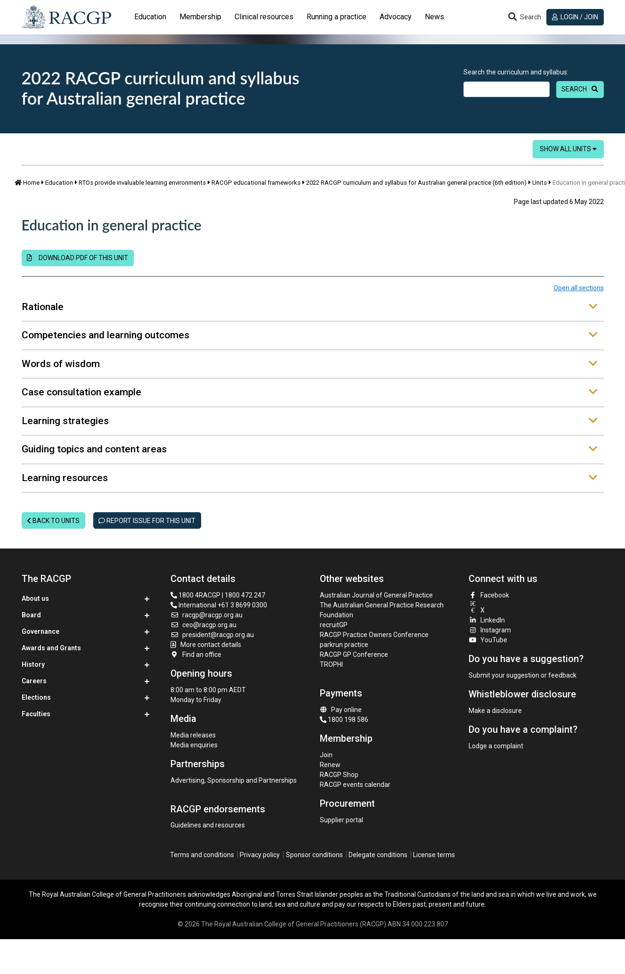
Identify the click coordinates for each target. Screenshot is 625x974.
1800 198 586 (344, 719)
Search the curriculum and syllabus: (515, 72)
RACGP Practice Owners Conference (374, 634)
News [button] (434, 16)
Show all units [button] (568, 149)
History (33, 664)
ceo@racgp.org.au (203, 625)
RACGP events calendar (355, 784)
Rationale (309, 307)
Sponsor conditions (314, 855)
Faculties (36, 714)
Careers (34, 681)
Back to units (53, 520)
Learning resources (309, 478)
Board (31, 615)
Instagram (490, 630)
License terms (434, 855)
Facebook (489, 595)
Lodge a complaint (496, 746)
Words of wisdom (309, 364)
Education (59, 182)
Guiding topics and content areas (309, 449)
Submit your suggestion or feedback (522, 675)
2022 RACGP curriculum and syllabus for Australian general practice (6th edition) (416, 182)
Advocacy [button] (396, 16)
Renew (330, 765)
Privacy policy (260, 855)
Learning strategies (309, 421)
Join (326, 755)
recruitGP (334, 625)
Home (27, 182)
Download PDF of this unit (77, 258)
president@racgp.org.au (212, 634)
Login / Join (575, 17)
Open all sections (578, 288)
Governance (40, 631)
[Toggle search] (524, 17)
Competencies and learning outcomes (309, 335)
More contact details (210, 644)
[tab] (150, 17)
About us (35, 598)
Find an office (195, 654)
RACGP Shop (339, 774)
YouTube (488, 640)
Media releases (193, 735)
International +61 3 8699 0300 (218, 605)
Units (539, 182)
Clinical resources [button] (264, 16)
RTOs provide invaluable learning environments (142, 182)
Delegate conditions (378, 855)
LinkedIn (487, 620)
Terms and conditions (202, 855)
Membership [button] (200, 16)
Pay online (341, 709)
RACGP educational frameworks (255, 182)
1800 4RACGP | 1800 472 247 (217, 595)
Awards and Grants (51, 648)
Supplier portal (341, 820)
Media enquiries (194, 745)
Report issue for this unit (146, 520)
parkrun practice (344, 644)
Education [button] (150, 16)
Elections (36, 697)
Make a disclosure (495, 710)
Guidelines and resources (207, 825)
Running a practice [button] (336, 16)
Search (574, 89)
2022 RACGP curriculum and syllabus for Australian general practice (161, 87)
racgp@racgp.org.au (206, 615)
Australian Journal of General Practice (376, 595)
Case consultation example (309, 392)
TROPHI (331, 664)
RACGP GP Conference (354, 654)
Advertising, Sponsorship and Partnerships (233, 780)
